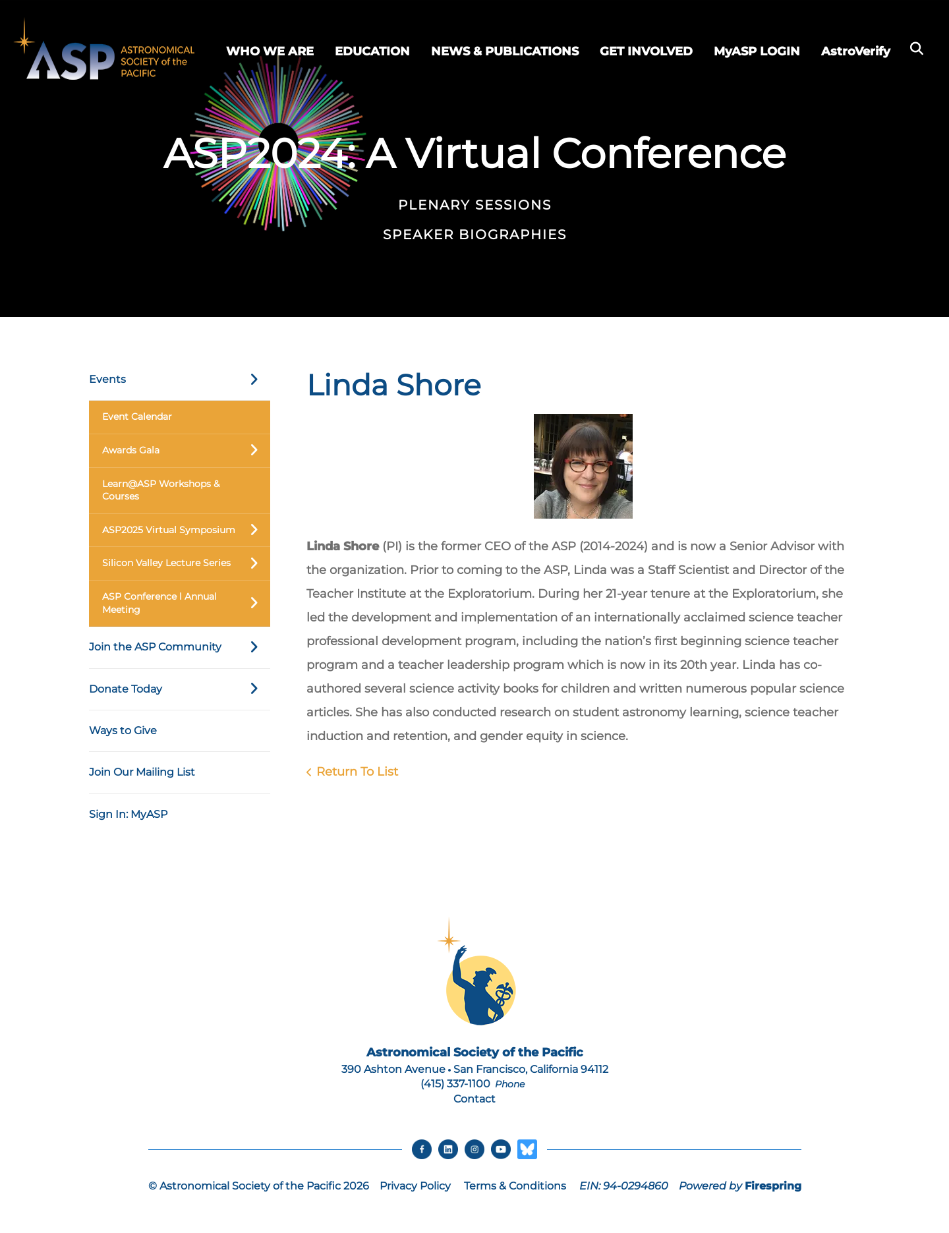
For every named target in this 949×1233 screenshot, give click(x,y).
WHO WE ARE (270, 51)
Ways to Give (123, 730)
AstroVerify (855, 51)
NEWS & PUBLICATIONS (505, 51)
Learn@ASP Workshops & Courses (160, 490)
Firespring (773, 1186)
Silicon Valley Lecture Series (186, 563)
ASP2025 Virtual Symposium (186, 530)
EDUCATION (372, 51)
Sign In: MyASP (128, 814)
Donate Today (179, 689)
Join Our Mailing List (142, 772)
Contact (474, 1099)
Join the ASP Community (179, 647)
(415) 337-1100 (455, 1083)
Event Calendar (137, 416)
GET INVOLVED (646, 51)
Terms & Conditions (515, 1186)
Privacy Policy (415, 1186)
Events (179, 379)
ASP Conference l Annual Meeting (186, 603)
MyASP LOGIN (757, 51)
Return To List (357, 771)
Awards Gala (186, 450)
